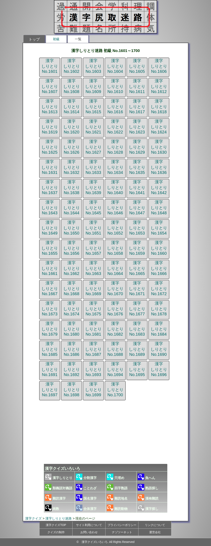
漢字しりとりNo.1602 (71, 66)
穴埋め (115, 477)
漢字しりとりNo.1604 (115, 66)
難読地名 (117, 497)
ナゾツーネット (122, 532)
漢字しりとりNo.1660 (159, 248)
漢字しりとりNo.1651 (93, 227)
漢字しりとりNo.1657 (93, 248)
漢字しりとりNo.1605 (137, 66)
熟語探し (148, 487)
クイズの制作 (56, 532)
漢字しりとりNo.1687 (93, 349)
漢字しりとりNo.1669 (93, 288)
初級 (56, 39)
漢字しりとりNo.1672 (159, 288)
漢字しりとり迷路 (58, 518)
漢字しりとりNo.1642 (159, 187)
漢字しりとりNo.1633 (93, 167)
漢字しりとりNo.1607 (49, 86)
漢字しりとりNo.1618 (159, 106)
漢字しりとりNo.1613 (49, 106)
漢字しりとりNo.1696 (159, 369)
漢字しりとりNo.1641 (137, 187)
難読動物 (117, 508)
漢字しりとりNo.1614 (71, 106)
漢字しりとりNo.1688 (115, 349)
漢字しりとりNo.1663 (93, 268)
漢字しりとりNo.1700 (115, 389)
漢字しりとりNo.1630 (159, 146)
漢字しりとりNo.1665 (137, 268)
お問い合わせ (89, 532)
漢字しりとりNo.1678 (159, 308)
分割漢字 (86, 477)
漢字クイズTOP (56, 525)
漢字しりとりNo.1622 (115, 126)
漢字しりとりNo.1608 (71, 86)
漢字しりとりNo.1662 (71, 268)
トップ (34, 39)
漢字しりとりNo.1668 (71, 288)
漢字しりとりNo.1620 (71, 126)
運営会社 (155, 532)
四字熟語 (117, 487)
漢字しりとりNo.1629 (137, 146)
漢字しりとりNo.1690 (159, 349)
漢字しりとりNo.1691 (49, 369)
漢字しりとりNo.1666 (159, 268)
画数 (52, 508)
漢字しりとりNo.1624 (159, 126)
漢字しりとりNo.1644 (71, 207)
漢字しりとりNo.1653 (137, 227)
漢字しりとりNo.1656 (71, 248)
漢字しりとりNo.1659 (137, 248)
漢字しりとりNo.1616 (115, 106)
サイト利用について (89, 525)
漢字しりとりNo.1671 (137, 288)
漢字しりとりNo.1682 (115, 328)
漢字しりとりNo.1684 (159, 328)
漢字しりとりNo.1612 (159, 86)
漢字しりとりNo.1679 (49, 328)
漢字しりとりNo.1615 (93, 106)
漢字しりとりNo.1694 (115, 369)
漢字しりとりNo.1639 (93, 187)
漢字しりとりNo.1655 (49, 248)
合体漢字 (86, 508)
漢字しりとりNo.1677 (137, 308)
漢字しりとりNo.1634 (115, 167)
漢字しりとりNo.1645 (93, 207)
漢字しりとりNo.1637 (49, 187)
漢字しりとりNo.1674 (71, 308)
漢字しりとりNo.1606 (159, 66)
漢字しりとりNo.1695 (137, 369)
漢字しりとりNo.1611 (137, 86)
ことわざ (86, 487)
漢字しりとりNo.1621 (93, 126)
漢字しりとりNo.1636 (159, 167)
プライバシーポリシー (122, 525)
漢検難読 (148, 497)
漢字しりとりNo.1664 (115, 268)
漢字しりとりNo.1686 (71, 349)
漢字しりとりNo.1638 (71, 187)
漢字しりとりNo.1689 (137, 349)
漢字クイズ (33, 518)
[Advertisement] (105, 431)
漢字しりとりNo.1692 (71, 369)
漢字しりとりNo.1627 (93, 146)
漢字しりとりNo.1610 (115, 86)
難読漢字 (55, 497)
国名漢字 (86, 497)
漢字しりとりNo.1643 (49, 207)
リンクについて (155, 525)
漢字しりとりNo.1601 (49, 66)
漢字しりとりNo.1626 (71, 146)
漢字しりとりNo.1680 (71, 328)
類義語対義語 (58, 487)
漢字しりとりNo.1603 (93, 66)
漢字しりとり (58, 477)
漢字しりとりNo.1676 (115, 308)
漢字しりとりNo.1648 (159, 207)
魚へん (146, 477)
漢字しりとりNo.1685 (49, 349)
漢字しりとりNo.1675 (93, 308)
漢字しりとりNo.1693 (93, 369)
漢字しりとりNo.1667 (49, 288)
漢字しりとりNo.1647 (137, 207)
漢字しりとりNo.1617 (137, 106)
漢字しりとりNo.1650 (71, 227)
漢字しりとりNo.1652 (115, 227)
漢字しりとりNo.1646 (115, 207)
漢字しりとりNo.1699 (93, 389)
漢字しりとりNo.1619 (49, 126)
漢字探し (148, 508)
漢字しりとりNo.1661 (49, 268)
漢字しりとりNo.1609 (93, 86)
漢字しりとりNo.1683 (137, 328)
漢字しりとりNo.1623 (137, 126)
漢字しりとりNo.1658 (115, 248)
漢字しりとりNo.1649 (49, 227)
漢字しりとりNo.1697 (49, 389)
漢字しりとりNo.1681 (93, 328)
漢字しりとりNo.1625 (49, 146)
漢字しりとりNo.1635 (137, 167)
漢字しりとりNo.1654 (159, 227)
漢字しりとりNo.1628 (115, 146)
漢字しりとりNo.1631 (49, 167)
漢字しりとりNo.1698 (71, 389)
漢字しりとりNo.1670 (115, 288)
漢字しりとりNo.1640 (115, 187)
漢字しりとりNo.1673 (49, 308)
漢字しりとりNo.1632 (71, 167)
